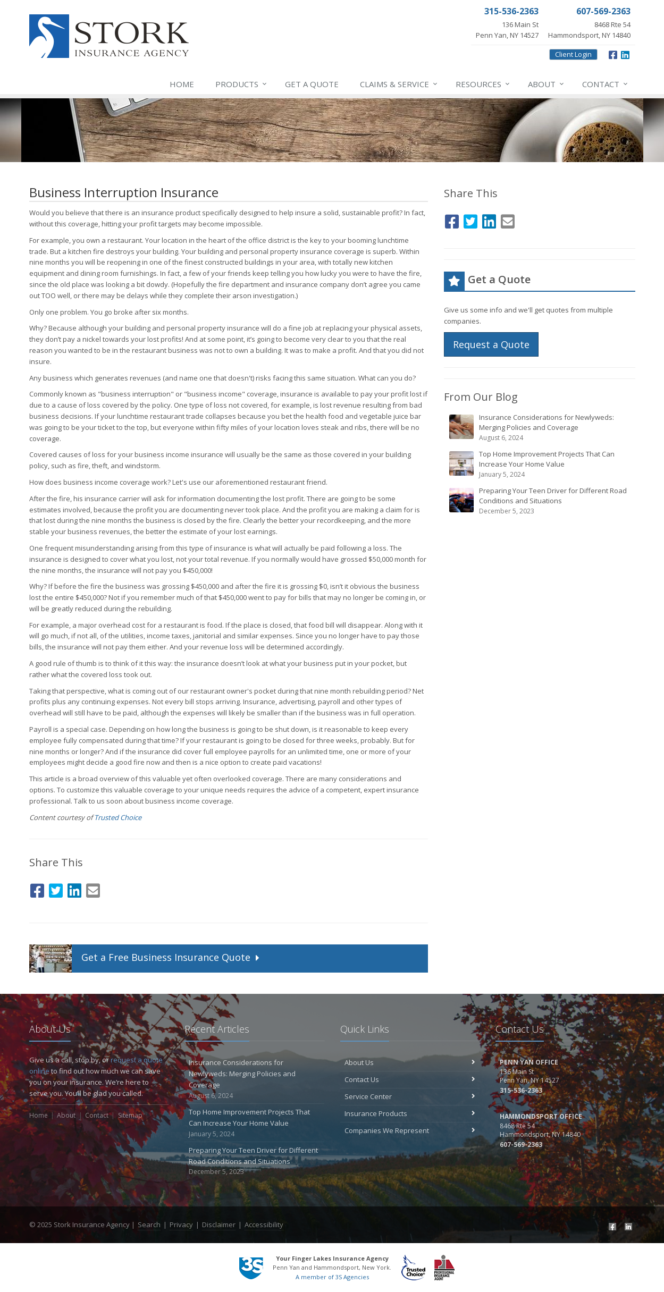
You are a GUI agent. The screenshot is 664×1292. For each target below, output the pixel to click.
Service (399, 84)
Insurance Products (410, 1113)
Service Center (410, 1096)
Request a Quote (491, 344)
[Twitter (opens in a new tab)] (56, 889)
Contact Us (410, 1079)
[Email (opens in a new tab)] (93, 889)
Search (149, 1224)
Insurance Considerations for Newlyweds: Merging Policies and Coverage (540, 427)
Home (182, 84)
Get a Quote (312, 84)
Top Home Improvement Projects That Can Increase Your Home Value (540, 464)
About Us (410, 1062)
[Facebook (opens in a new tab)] (613, 53)
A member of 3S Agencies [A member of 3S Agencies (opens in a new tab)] (332, 1277)
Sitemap (130, 1115)
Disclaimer (219, 1224)
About (546, 84)
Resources (483, 84)
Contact (605, 84)
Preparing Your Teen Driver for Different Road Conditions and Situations (540, 501)
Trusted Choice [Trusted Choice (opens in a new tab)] (117, 817)
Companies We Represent (410, 1130)
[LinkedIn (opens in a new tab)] (625, 53)
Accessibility (264, 1224)
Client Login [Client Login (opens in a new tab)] (573, 54)
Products (241, 84)
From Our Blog (481, 397)
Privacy (181, 1224)
